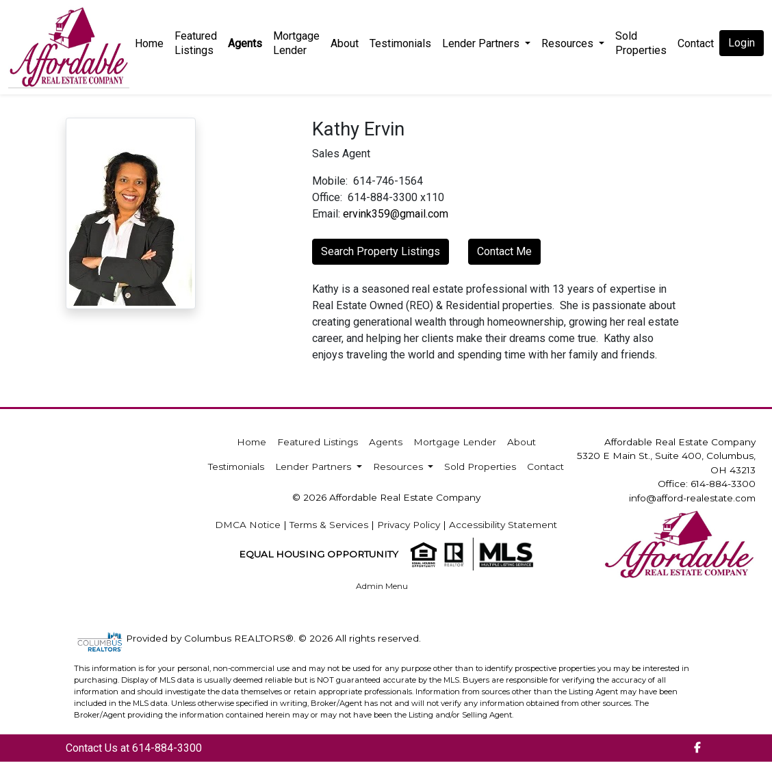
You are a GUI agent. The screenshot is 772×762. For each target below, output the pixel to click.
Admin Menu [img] (382, 586)
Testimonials (400, 43)
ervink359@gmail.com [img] (395, 213)
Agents (245, 43)
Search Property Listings (380, 251)
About (345, 43)
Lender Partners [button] (482, 43)
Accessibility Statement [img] (503, 524)
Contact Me (504, 251)
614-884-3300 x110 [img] (396, 197)
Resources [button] (568, 43)
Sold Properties (641, 43)
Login (741, 42)
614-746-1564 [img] (388, 180)
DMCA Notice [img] (248, 524)
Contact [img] (696, 43)
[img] (697, 748)
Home (149, 43)
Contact (545, 466)
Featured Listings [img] (196, 43)
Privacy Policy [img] (408, 524)
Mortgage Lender (296, 43)
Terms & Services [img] (329, 524)
